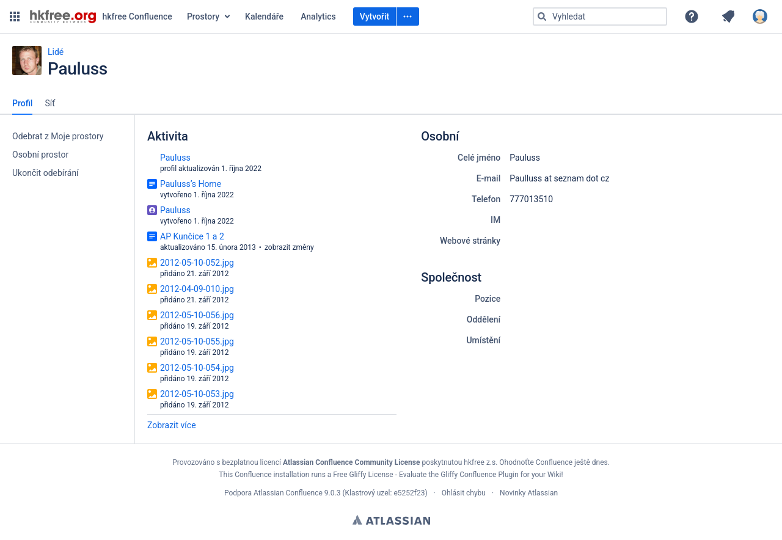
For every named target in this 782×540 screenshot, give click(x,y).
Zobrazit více (171, 425)
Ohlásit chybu (464, 493)
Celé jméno (479, 157)
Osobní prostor (40, 154)
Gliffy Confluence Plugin (479, 474)
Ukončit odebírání (45, 173)
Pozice (487, 299)
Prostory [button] (203, 16)
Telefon (486, 199)
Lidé (56, 52)
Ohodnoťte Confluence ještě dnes (553, 462)
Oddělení (483, 319)
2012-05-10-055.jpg (197, 341)
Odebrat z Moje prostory (57, 136)
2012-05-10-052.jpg (197, 263)
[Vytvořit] (407, 16)
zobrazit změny (289, 247)
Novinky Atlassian (529, 493)
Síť (50, 103)
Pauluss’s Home (190, 184)
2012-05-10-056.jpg (197, 315)
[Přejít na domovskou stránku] (100, 16)
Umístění (483, 340)
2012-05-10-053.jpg (197, 394)
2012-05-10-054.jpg (197, 368)
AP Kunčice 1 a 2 (192, 236)
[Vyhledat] (542, 16)
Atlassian (391, 520)
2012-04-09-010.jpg (197, 289)
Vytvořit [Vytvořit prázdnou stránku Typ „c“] (374, 16)
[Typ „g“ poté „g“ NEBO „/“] (600, 16)
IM (495, 220)
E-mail (489, 178)
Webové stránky (470, 241)
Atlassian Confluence (288, 493)
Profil (22, 103)
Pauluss (175, 157)
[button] (14, 16)
